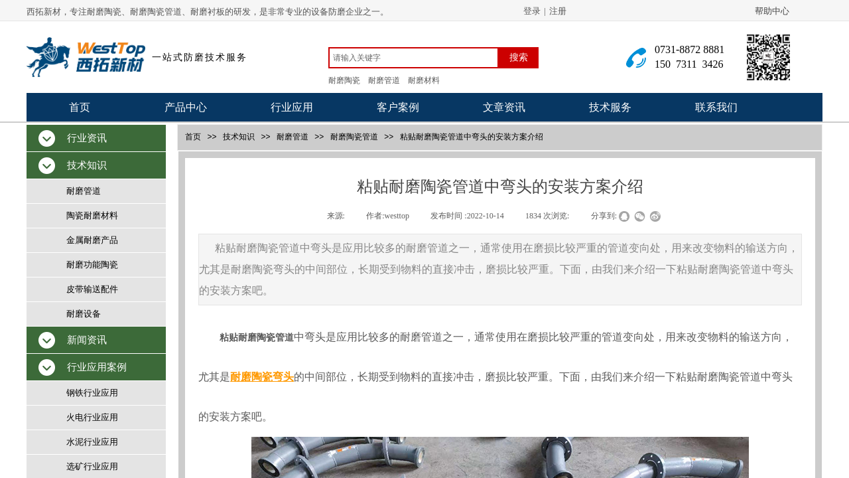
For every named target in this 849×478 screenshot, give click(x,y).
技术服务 (610, 107)
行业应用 (292, 107)
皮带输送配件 (92, 289)
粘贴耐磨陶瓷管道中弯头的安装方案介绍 (471, 136)
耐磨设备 (83, 314)
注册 (557, 11)
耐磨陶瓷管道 (354, 136)
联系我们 (716, 107)
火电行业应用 (92, 417)
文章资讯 (504, 107)
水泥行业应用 (92, 442)
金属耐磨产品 (92, 240)
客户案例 (398, 107)
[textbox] (413, 57)
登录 (532, 11)
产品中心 (185, 107)
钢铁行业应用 (92, 393)
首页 (79, 107)
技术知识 (239, 136)
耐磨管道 (292, 136)
